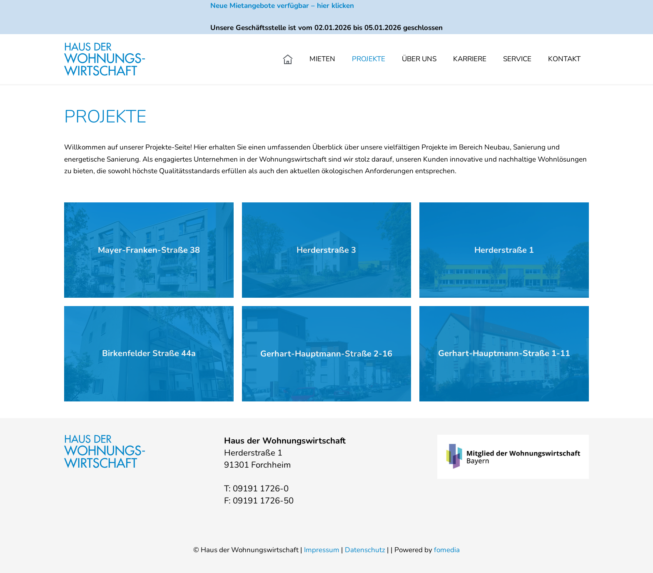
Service (517, 59)
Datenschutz (365, 550)
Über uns (419, 59)
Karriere (469, 59)
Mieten (322, 59)
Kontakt (564, 59)
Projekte (368, 59)
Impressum (321, 550)
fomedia (447, 550)
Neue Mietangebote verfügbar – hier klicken (282, 5)
